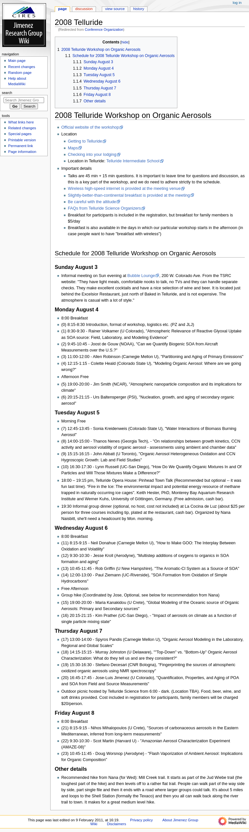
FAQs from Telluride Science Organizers (104, 208)
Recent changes (21, 67)
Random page (19, 73)
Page (62, 9)
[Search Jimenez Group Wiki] (24, 100)
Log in (237, 3)
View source (114, 9)
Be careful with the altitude (92, 202)
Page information (22, 152)
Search (7, 93)
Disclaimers (116, 824)
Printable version (22, 140)
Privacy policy (141, 820)
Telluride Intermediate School (133, 161)
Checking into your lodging (92, 154)
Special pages (19, 134)
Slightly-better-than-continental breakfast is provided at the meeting (129, 195)
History (138, 9)
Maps (73, 148)
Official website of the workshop (90, 127)
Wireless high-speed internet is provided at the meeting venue (124, 188)
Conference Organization (104, 29)
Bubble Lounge (141, 275)
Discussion (83, 9)
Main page (17, 61)
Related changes (22, 128)
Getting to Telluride (85, 141)
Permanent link (20, 146)
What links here (21, 122)
